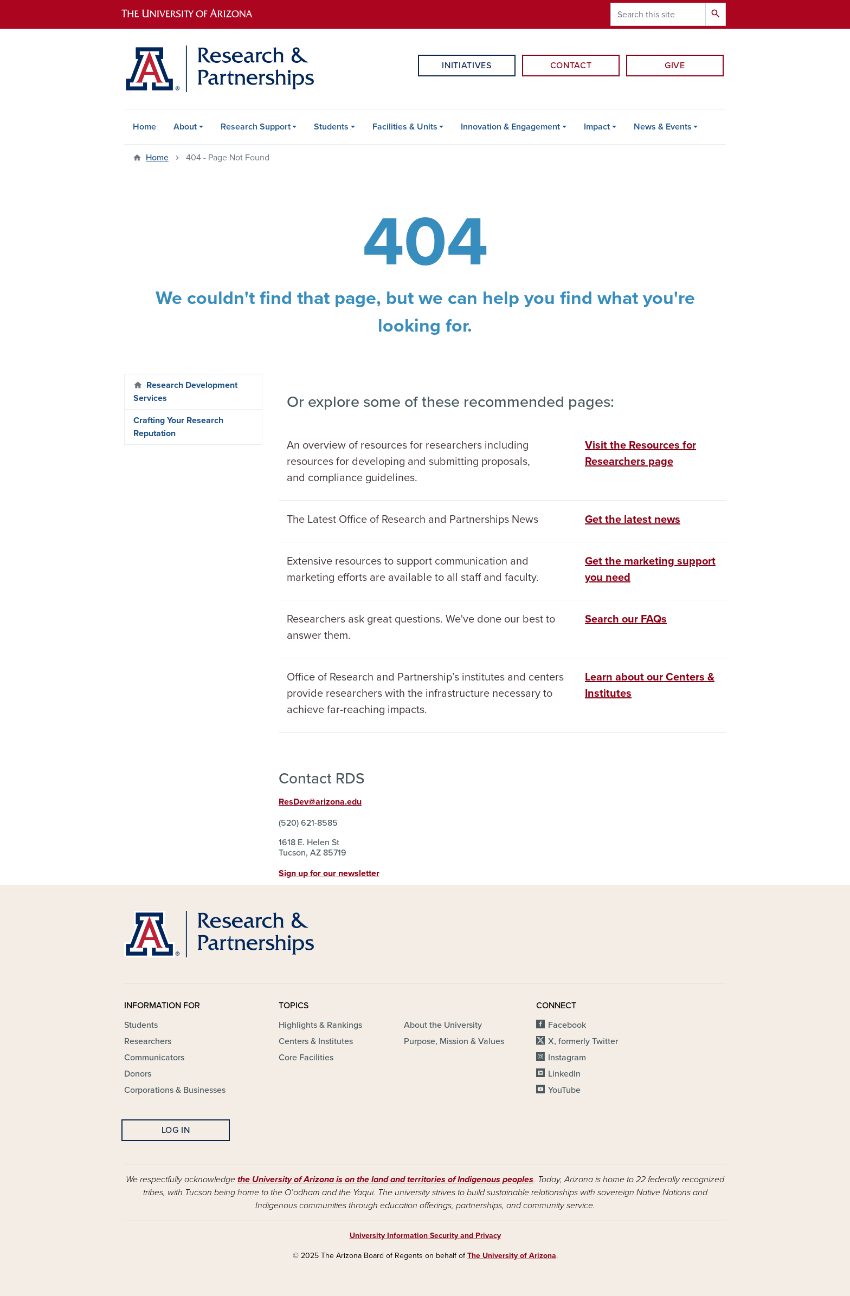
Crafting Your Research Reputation (178, 427)
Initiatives (466, 65)
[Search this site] (658, 14)
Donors (137, 1073)
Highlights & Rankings (320, 1025)
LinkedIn (564, 1073)
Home (144, 126)
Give (675, 65)
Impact (597, 126)
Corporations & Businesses (175, 1090)
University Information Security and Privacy (425, 1235)
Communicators (154, 1057)
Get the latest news (632, 519)
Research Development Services (185, 392)
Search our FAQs (626, 619)
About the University (443, 1025)
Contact (570, 65)
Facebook (567, 1025)
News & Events (663, 126)
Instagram (567, 1057)
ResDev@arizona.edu (320, 801)
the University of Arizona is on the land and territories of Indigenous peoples (385, 1179)
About (185, 126)
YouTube (564, 1090)
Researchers (147, 1041)
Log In (176, 1130)
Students (331, 126)
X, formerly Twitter (583, 1041)
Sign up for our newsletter (329, 873)
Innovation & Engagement (510, 126)
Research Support (256, 126)
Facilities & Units (404, 126)
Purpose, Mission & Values (454, 1041)
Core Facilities (306, 1057)
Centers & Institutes (316, 1041)
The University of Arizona (511, 1255)
